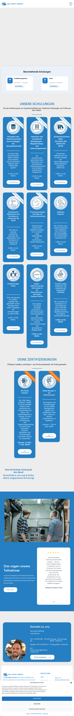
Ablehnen (37, 704)
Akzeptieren (37, 698)
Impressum (45, 713)
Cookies (28, 713)
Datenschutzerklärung (36, 713)
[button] (71, 683)
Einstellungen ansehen (37, 709)
